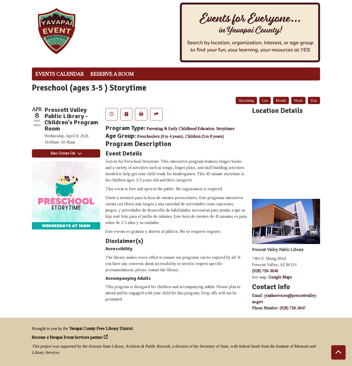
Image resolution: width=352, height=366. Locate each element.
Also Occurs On (66, 153)
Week (298, 101)
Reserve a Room (112, 74)
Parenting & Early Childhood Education (180, 128)
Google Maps (280, 277)
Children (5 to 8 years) (204, 136)
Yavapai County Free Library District (101, 328)
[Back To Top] (338, 352)
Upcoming (246, 101)
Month (281, 101)
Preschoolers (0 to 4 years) (160, 136)
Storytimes (225, 128)
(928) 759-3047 (293, 308)
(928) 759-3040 (265, 271)
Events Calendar (59, 74)
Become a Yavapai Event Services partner (67, 337)
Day (314, 101)
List (265, 101)
